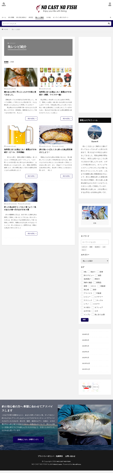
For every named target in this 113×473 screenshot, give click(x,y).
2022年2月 (86, 353)
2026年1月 (86, 334)
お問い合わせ (70, 459)
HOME (6, 29)
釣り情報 (12, 17)
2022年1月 (86, 359)
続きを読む (31, 118)
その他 (54, 17)
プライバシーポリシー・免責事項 (50, 459)
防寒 (91, 247)
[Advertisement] (95, 74)
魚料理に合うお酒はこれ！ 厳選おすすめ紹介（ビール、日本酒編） (20, 151)
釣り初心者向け (24, 17)
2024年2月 (86, 341)
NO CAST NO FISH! (64, 464)
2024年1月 (86, 347)
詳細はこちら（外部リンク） (28, 442)
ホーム (4, 17)
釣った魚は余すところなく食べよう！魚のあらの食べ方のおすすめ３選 (20, 208)
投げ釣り (97, 247)
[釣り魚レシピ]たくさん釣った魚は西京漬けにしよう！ (55, 151)
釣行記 (34, 17)
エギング (84, 247)
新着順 (6, 62)
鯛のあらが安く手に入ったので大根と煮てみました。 (20, 93)
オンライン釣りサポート (68, 17)
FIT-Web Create (55, 467)
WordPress (78, 467)
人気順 (12, 62)
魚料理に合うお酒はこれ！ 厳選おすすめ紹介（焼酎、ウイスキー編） (55, 93)
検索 (84, 319)
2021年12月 (86, 365)
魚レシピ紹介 (44, 17)
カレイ (84, 250)
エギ (104, 247)
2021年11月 (86, 371)
